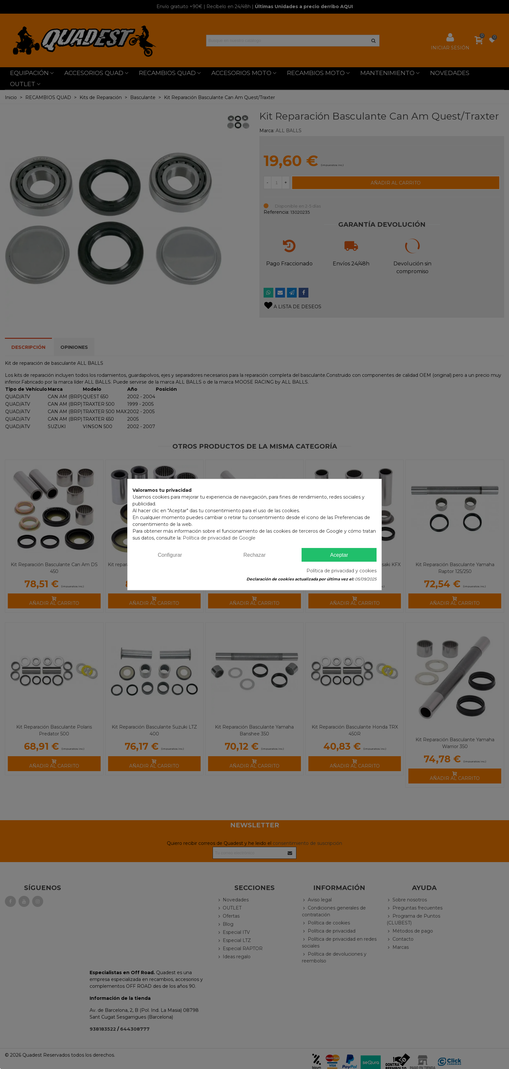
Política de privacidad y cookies (341, 571)
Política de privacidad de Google (219, 538)
